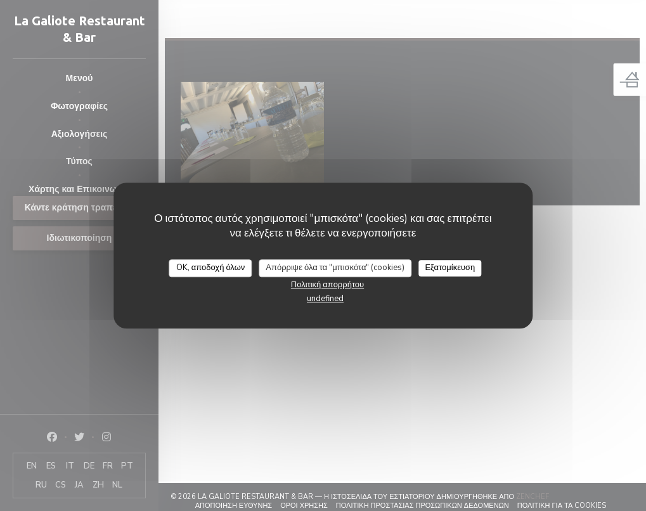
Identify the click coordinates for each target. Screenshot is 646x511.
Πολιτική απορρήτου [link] (327, 284)
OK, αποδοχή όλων (210, 267)
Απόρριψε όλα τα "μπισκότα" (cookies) (335, 267)
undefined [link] (325, 298)
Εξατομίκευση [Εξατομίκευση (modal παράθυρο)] (450, 267)
